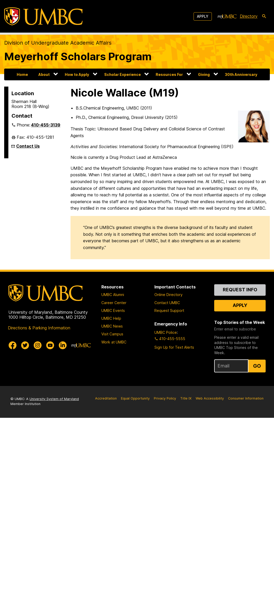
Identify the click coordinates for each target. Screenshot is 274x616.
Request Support (169, 310)
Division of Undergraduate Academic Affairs (58, 43)
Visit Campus (112, 334)
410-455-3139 (45, 125)
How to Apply (77, 74)
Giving (204, 74)
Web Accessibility (210, 398)
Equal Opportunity (135, 398)
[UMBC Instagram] (37, 345)
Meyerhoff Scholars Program (77, 56)
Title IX (185, 398)
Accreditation (106, 398)
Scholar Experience (122, 74)
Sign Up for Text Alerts (174, 347)
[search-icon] (264, 16)
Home (22, 74)
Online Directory (168, 294)
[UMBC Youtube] (50, 345)
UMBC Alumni (112, 294)
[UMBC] (43, 16)
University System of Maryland (54, 399)
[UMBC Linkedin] (62, 345)
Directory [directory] (249, 16)
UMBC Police (165, 332)
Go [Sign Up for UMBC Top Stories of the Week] (257, 366)
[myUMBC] (227, 16)
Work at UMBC (113, 342)
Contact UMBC (167, 302)
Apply (202, 16)
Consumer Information (246, 398)
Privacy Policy (165, 398)
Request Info (240, 289)
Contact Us (28, 146)
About (44, 74)
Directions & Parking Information (39, 327)
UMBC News (112, 326)
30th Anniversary (241, 74)
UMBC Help (111, 318)
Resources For (169, 74)
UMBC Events (113, 310)
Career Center (113, 302)
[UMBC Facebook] (12, 345)
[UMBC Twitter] (25, 345)
